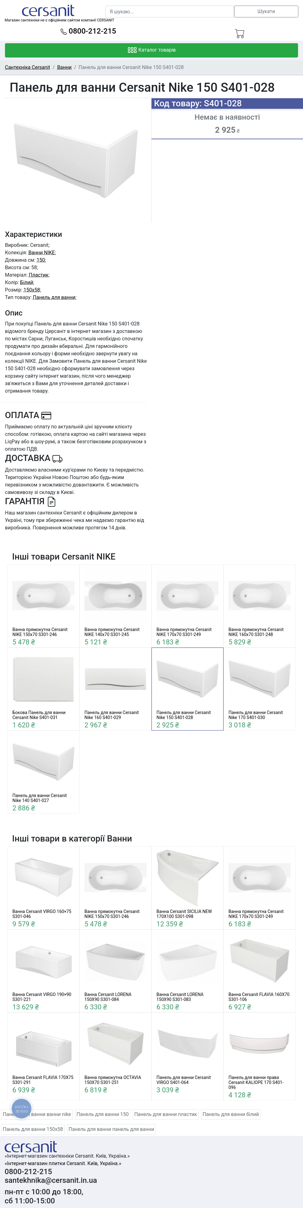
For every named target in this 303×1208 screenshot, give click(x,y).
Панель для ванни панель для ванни (111, 1129)
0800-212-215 (88, 31)
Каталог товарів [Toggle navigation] (151, 50)
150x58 (32, 290)
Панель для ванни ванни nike (37, 1114)
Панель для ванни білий (231, 1114)
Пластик (38, 275)
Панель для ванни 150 (103, 1114)
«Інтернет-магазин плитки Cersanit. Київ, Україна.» (63, 1163)
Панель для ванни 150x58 (33, 1129)
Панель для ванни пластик (165, 1114)
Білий (26, 282)
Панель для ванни (54, 297)
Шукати (266, 11)
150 (41, 260)
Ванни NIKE (41, 253)
